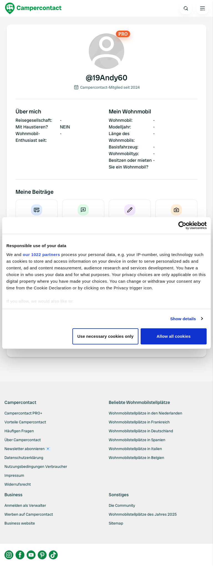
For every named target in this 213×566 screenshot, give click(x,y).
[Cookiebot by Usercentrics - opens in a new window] (182, 225)
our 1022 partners (41, 254)
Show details (183, 318)
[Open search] (186, 8)
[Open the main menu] (202, 8)
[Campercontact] (33, 8)
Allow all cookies (174, 336)
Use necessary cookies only (105, 336)
